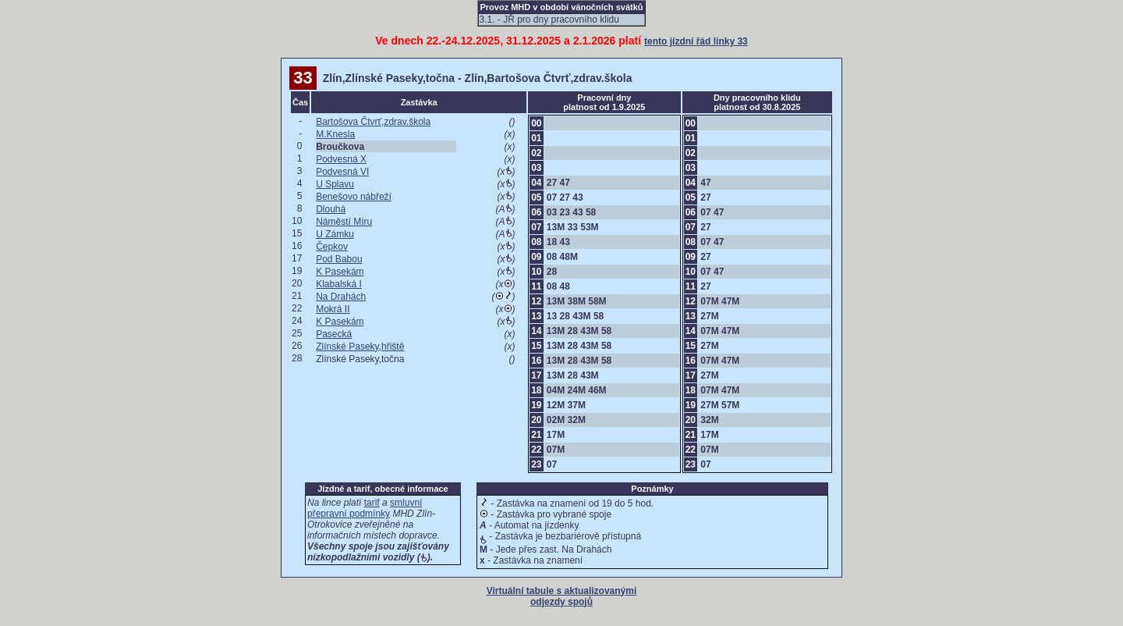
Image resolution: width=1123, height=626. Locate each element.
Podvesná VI (342, 171)
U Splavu (335, 184)
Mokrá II (332, 309)
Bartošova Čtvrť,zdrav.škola (373, 121)
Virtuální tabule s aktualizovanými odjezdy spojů (562, 596)
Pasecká (334, 334)
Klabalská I (339, 284)
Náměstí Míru (344, 221)
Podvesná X (341, 159)
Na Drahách (341, 296)
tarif (372, 502)
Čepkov (332, 246)
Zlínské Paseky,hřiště (360, 346)
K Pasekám (339, 271)
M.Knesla (335, 134)
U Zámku (335, 234)
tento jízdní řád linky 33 (696, 41)
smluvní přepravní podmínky (364, 508)
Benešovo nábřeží (353, 196)
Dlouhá (330, 209)
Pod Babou (339, 259)
